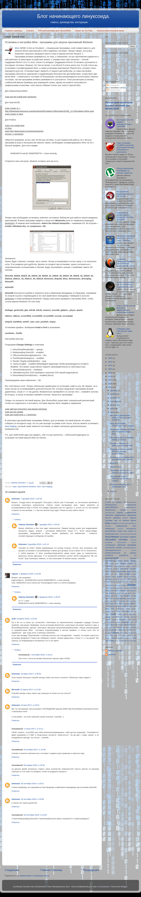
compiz (114, 585)
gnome (111, 593)
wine (39, 487)
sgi (124, 627)
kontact (115, 601)
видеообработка (111, 507)
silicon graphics (131, 627)
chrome (125, 582)
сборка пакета (123, 561)
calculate (119, 582)
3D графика (117, 502)
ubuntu (115, 632)
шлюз (107, 571)
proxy (118, 622)
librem (112, 603)
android (119, 577)
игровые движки (129, 520)
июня (112, 412)
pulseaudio (125, 622)
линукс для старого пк (126, 531)
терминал (109, 566)
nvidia (113, 614)
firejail (112, 590)
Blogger (124, 887)
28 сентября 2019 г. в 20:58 (32, 799)
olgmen (15, 574)
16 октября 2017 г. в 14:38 (34, 750)
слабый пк (131, 563)
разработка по (127, 555)
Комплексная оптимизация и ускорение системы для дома (124, 216)
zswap (134, 641)
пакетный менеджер (126, 545)
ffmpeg (107, 590)
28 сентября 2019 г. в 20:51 (32, 784)
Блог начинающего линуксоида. (73, 16)
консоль (120, 528)
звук (115, 520)
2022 (110, 362)
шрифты (113, 571)
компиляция (110, 529)
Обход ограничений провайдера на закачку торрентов (124, 170)
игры (15, 487)
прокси (133, 550)
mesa (107, 609)
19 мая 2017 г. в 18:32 (30, 705)
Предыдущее (91, 870)
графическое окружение (125, 515)
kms (110, 601)
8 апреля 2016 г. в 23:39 (27, 619)
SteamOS (114, 463)
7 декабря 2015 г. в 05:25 (48, 524)
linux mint (118, 604)
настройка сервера (128, 537)
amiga (134, 574)
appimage (108, 579)
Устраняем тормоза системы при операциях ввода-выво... (122, 431)
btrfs (129, 579)
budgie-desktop (110, 582)
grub (129, 593)
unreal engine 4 (127, 635)
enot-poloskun (104, 887)
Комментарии (114, 90)
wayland (121, 638)
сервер (123, 563)
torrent (109, 633)
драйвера (117, 518)
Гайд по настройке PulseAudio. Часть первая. (122, 424)
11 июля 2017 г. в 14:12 (33, 729)
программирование (129, 547)
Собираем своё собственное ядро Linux (124, 331)
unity (115, 635)
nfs (132, 611)
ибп (120, 520)
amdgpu (127, 574)
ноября (113, 394)
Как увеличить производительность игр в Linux (125, 194)
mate (130, 606)
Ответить (16, 514)
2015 (110, 387)
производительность (113, 550)
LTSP (107, 606)
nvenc (107, 614)
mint (112, 609)
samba (119, 627)
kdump (129, 598)
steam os (121, 630)
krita (127, 601)
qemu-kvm (114, 625)
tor (106, 633)
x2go (116, 641)
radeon (126, 625)
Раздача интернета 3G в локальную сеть (120, 485)
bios (122, 579)
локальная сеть (112, 534)
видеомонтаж (131, 505)
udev (111, 635)
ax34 (14, 619)
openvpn (127, 617)
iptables (127, 596)
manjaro (125, 606)
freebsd (128, 590)
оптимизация (110, 545)
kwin (134, 601)
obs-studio (132, 614)
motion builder (131, 609)
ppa (129, 619)
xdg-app (121, 641)
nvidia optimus (123, 614)
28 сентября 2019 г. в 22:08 (35, 815)
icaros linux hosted (117, 596)
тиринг (134, 566)
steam (114, 630)
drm (129, 588)
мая (112, 491)
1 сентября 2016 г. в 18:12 (41, 655)
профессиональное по (115, 553)
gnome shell (119, 593)
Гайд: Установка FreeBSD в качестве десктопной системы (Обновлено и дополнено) (125, 147)
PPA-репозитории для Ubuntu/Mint (54, 30)
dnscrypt (116, 588)
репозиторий (111, 558)
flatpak (122, 591)
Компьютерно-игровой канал (110, 30)
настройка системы (116, 539)
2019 (110, 373)
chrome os (132, 582)
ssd (110, 630)
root (106, 627)
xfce (126, 641)
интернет (114, 523)
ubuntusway (124, 633)
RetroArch (132, 625)
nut (135, 611)
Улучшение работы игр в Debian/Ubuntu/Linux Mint (121, 471)
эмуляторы (121, 571)
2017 (110, 380)
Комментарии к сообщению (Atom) (34, 876)
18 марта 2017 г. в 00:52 (31, 674)
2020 (110, 369)
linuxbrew (126, 603)
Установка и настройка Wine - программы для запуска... (122, 458)
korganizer (122, 601)
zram (129, 641)
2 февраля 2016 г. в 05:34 (49, 597)
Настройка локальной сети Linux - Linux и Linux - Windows (125, 238)
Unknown (16, 499)
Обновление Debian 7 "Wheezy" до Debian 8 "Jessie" (120, 478)
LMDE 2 (133, 604)
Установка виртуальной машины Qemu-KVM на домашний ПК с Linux (125, 262)
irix (132, 596)
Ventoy (107, 638)
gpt (126, 593)
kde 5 (107, 598)
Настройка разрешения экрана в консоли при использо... (120, 417)
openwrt (133, 617)
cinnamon (108, 585)
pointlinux (122, 620)
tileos (131, 630)
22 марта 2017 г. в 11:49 (30, 689)
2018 (110, 376)
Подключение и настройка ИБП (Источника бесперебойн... (121, 451)
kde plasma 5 (122, 598)
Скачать (30, 30)
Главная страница (13, 30)
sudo (127, 630)
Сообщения (113, 85)
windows (128, 638)
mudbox (107, 611)
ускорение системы (112, 569)
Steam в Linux (116, 467)
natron (127, 611)
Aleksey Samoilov (26, 524)
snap (106, 630)
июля (112, 408)
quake (121, 625)
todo (134, 630)
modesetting (120, 609)
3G (124, 502)
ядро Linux (131, 571)
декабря (114, 390)
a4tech (107, 574)
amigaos (108, 576)
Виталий (15, 689)
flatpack (117, 590)
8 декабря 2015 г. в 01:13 (38, 544)
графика (120, 513)
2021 (110, 365)
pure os (133, 622)
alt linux (114, 574)
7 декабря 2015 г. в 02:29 (31, 499)
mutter (118, 611)
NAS (122, 611)
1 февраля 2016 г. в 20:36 (30, 574)
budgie (134, 579)
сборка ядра (114, 563)
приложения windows (27, 487)
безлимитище (131, 502)
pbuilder (107, 619)
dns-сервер (109, 588)
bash (118, 579)
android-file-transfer (129, 576)
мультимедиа (112, 536)
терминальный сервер (122, 566)
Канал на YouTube (84, 30)
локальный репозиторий (127, 534)
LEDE (107, 603)
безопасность (111, 505)
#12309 (108, 502)
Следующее (12, 870)
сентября (114, 401)
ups (135, 635)
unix (119, 635)
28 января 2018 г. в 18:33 (34, 765)
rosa (110, 627)
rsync (114, 627)
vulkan (113, 638)
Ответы (17, 520)
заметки (125, 518)
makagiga (118, 606)
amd (121, 574)
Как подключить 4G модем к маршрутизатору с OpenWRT (124, 123)
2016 (110, 384)
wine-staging (10, 426)
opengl (107, 617)
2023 (110, 358)
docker (121, 588)
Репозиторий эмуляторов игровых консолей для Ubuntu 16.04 (119, 105)
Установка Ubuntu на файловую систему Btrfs (121, 444)
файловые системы (128, 569)
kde (134, 596)
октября (114, 398)
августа (113, 405)
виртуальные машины (116, 510)
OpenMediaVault (117, 617)
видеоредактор (131, 507)
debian (131, 585)
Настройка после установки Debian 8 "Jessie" (122, 438)
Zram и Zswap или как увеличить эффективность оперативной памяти (125, 309)
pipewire (115, 619)
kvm (131, 601)
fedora (133, 588)
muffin (113, 611)
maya (134, 606)
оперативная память (126, 542)
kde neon (113, 598)
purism (107, 625)
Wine (17, 48)
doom (126, 588)
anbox (114, 576)
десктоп (108, 518)
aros (114, 579)
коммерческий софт (126, 526)
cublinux (124, 585)
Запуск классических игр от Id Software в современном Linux (125, 284)
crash (119, 585)
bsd (125, 579)
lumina (111, 606)
